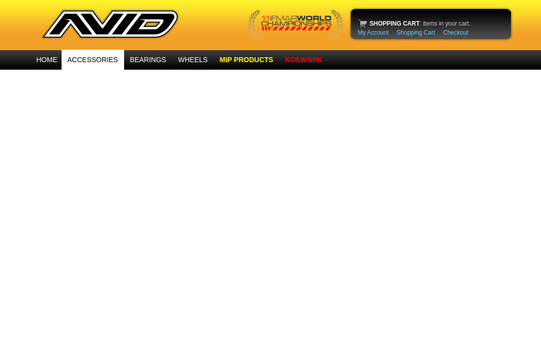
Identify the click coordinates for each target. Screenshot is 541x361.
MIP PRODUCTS (246, 60)
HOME (47, 60)
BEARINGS (148, 60)
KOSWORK (304, 60)
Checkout (455, 32)
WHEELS (193, 60)
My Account (373, 32)
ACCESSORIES (93, 60)
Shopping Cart (416, 32)
